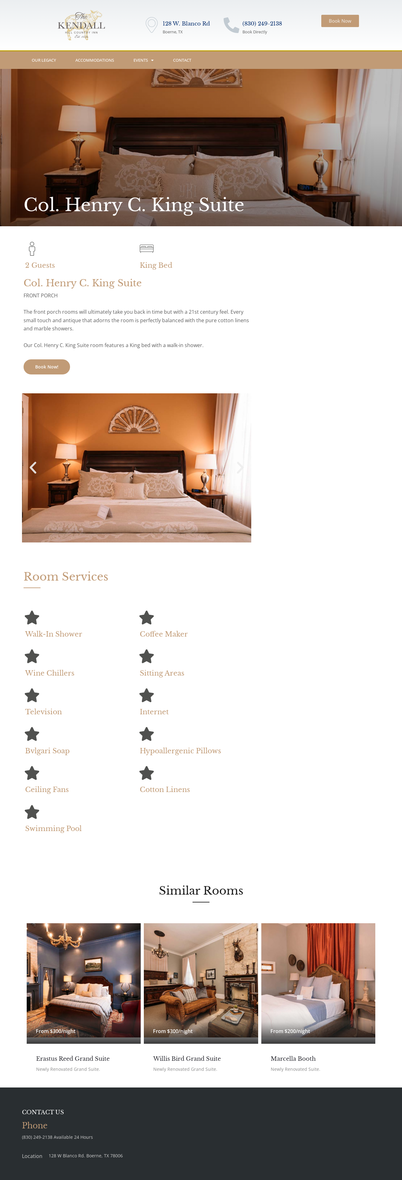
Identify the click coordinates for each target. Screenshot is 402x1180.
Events (143, 60)
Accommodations (94, 60)
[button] (33, 468)
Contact (182, 60)
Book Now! (46, 367)
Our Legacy (44, 60)
